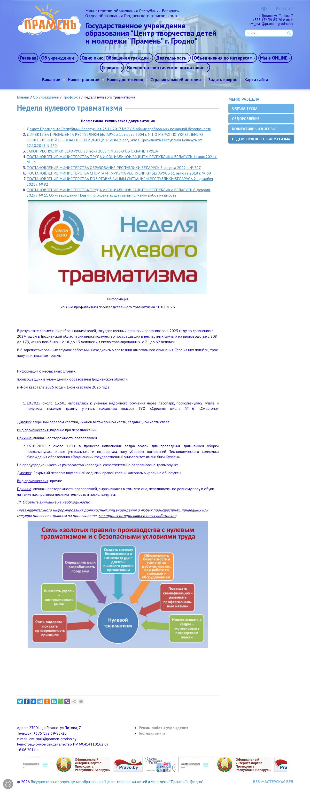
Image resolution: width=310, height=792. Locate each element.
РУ (278, 8)
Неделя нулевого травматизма (261, 139)
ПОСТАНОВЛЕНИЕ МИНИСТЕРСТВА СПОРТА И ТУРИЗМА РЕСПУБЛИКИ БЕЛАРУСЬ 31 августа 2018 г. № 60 (119, 173)
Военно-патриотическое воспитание (166, 67)
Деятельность (171, 58)
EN (290, 8)
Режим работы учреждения (163, 727)
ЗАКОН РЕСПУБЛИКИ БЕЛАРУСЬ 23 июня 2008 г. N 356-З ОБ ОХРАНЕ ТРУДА (92, 151)
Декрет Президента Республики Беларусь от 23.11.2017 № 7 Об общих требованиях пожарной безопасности (119, 128)
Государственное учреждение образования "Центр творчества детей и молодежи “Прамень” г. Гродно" (117, 781)
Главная (28, 58)
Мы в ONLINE (273, 58)
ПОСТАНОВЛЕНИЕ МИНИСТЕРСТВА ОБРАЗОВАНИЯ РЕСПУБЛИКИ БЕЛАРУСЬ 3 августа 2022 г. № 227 (114, 167)
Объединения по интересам (223, 58)
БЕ (284, 8)
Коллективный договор (254, 129)
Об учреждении (57, 58)
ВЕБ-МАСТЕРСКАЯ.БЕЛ (273, 781)
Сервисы (111, 67)
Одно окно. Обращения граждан (115, 58)
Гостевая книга (152, 733)
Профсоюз (71, 97)
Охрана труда (244, 108)
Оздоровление (246, 118)
